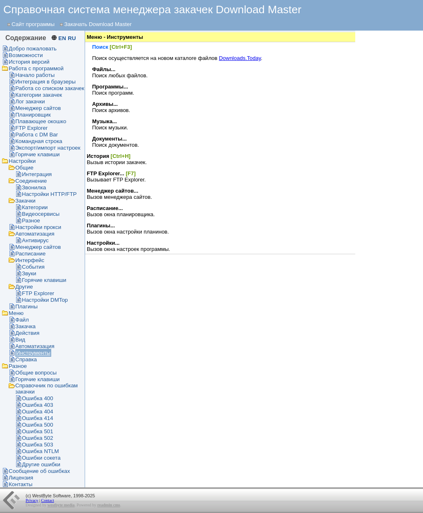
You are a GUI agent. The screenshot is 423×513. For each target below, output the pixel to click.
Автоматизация (35, 234)
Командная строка (38, 141)
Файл (22, 320)
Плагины (26, 306)
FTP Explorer (31, 128)
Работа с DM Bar (36, 134)
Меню (16, 313)
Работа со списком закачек (49, 88)
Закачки (25, 201)
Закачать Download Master (97, 24)
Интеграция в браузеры (45, 82)
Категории (35, 207)
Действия (27, 333)
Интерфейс (29, 260)
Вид (20, 339)
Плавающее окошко (40, 121)
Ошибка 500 (37, 425)
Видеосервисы (40, 214)
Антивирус (35, 240)
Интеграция (37, 174)
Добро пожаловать (33, 48)
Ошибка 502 (37, 438)
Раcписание (30, 254)
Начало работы (35, 75)
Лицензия (21, 478)
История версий (29, 62)
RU (72, 38)
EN (62, 38)
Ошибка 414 (37, 418)
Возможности (26, 55)
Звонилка (34, 187)
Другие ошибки (41, 464)
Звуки (29, 273)
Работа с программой (36, 68)
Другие (24, 287)
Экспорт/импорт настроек (48, 148)
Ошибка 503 (37, 444)
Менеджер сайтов (38, 108)
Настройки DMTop (45, 300)
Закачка (25, 326)
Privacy (32, 500)
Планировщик (33, 115)
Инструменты (33, 353)
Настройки (22, 161)
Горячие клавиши (37, 154)
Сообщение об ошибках (39, 471)
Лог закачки (30, 101)
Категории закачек (38, 95)
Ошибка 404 (37, 411)
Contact (47, 500)
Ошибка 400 (37, 398)
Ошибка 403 (37, 405)
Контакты (21, 484)
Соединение (31, 181)
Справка (26, 359)
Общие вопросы (36, 373)
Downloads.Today (240, 58)
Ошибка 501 (37, 431)
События (33, 267)
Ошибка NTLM (40, 451)
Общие (24, 168)
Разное (31, 220)
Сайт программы (33, 24)
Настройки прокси (38, 227)
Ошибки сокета (41, 458)
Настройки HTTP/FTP (49, 194)
